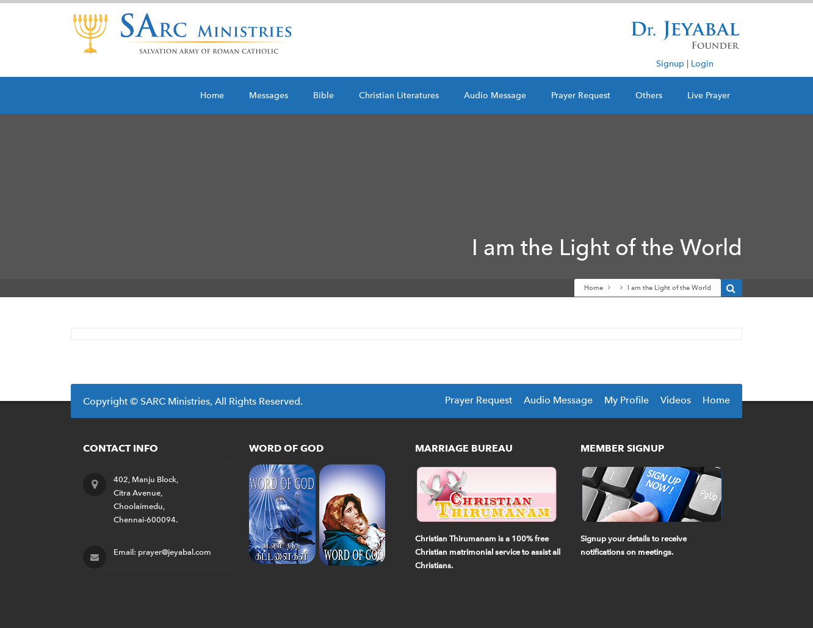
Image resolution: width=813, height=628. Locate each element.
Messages (268, 95)
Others (648, 95)
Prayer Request (580, 95)
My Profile (626, 400)
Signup (670, 64)
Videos (675, 400)
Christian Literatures (399, 95)
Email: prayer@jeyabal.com (162, 552)
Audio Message (495, 95)
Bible (323, 95)
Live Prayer (708, 95)
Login (702, 64)
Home (212, 95)
